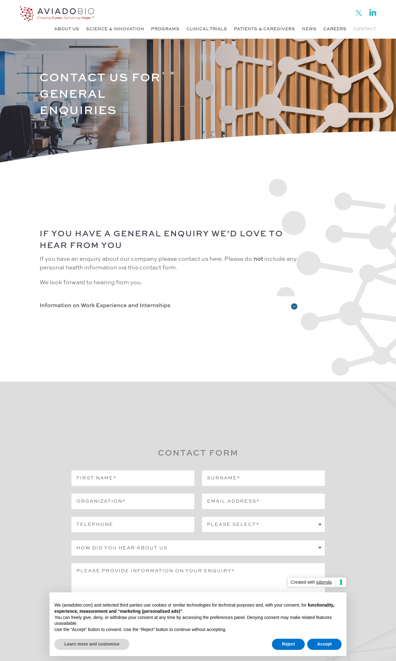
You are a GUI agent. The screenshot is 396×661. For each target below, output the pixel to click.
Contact (364, 29)
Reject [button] (288, 644)
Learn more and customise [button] (91, 644)
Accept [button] (324, 644)
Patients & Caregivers (264, 29)
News (309, 29)
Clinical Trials (206, 29)
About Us (66, 29)
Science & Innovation (115, 29)
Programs (165, 29)
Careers (334, 29)
